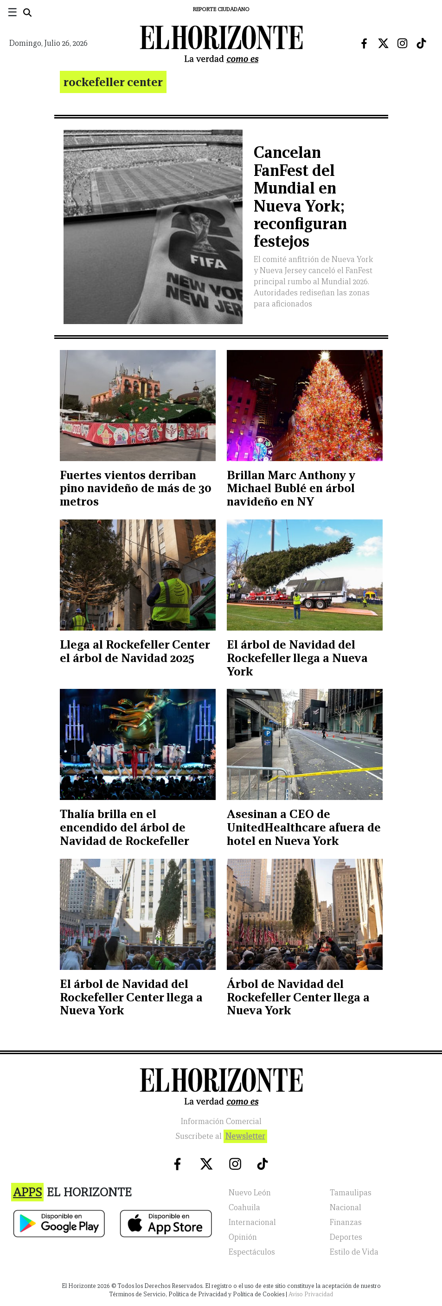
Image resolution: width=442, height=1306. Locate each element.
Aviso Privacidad (310, 1294)
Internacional (252, 1222)
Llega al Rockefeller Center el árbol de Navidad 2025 (135, 651)
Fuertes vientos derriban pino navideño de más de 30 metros (135, 488)
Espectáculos (252, 1252)
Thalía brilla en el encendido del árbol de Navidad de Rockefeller (124, 827)
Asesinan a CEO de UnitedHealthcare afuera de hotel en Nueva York (304, 827)
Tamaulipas (351, 1193)
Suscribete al (221, 1136)
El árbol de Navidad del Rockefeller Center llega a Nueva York (131, 997)
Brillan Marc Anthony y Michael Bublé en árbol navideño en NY (291, 488)
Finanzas (346, 1222)
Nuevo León (250, 1193)
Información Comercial (221, 1121)
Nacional (345, 1207)
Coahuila (244, 1207)
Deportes (346, 1237)
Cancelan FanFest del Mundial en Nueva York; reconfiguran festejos (300, 197)
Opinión (243, 1237)
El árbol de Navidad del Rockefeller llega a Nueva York (297, 658)
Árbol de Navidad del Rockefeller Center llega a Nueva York (298, 997)
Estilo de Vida (354, 1252)
